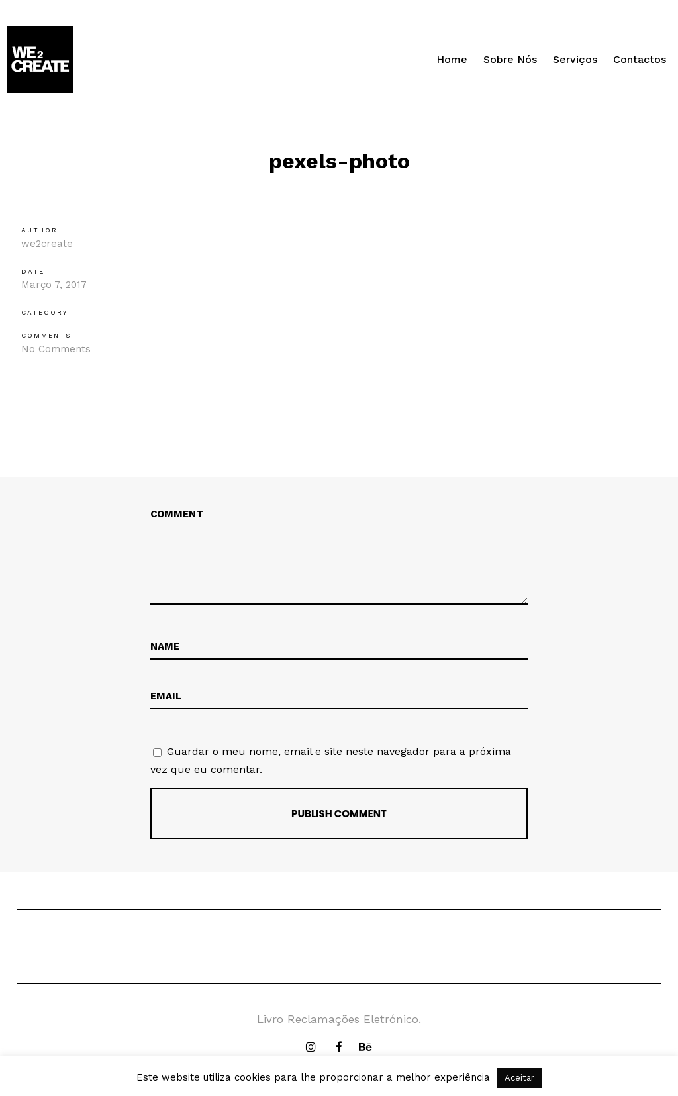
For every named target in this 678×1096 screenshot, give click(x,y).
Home (451, 59)
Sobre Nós (510, 59)
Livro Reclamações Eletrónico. (339, 1019)
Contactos (639, 59)
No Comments (56, 349)
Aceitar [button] (519, 1078)
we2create (47, 244)
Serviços (575, 59)
